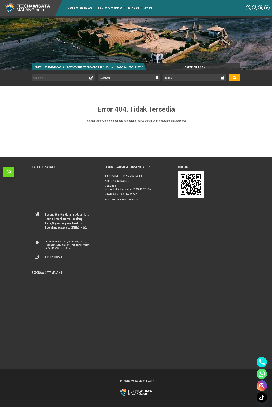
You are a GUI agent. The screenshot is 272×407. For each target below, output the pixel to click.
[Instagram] (262, 385)
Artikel (148, 8)
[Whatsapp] (262, 374)
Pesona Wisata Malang (80, 8)
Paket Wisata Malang (110, 8)
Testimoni (133, 8)
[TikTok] (262, 397)
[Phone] (262, 362)
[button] (8, 172)
